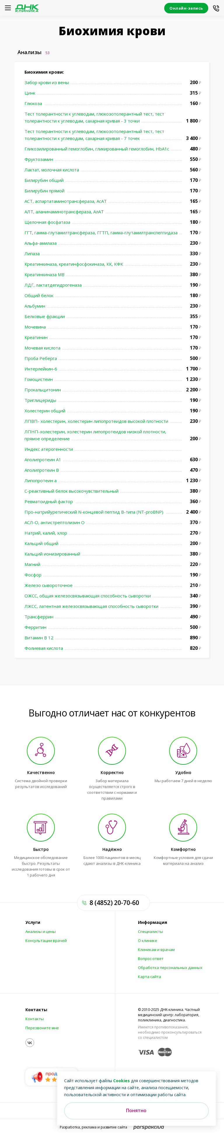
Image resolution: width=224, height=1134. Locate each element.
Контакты (36, 1009)
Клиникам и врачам (156, 949)
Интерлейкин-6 (40, 369)
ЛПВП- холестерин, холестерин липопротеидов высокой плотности (96, 421)
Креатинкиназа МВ (44, 274)
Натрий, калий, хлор (45, 533)
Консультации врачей (46, 940)
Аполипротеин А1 (42, 459)
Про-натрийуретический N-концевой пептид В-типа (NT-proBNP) (94, 512)
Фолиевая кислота (43, 648)
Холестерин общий (44, 411)
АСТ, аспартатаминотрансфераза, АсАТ (65, 201)
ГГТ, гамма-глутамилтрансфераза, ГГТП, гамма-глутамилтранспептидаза (101, 232)
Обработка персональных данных (170, 967)
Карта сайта (149, 976)
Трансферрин (38, 617)
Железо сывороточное (48, 585)
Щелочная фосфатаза (47, 222)
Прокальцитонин (42, 390)
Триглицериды (40, 400)
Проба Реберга (40, 358)
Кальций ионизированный (52, 554)
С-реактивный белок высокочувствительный (71, 491)
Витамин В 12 (38, 637)
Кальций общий (41, 543)
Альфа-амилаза (40, 243)
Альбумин (34, 306)
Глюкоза (33, 103)
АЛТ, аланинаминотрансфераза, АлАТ (64, 211)
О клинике (147, 940)
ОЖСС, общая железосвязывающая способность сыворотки (87, 596)
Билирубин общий (44, 180)
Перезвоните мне (42, 1027)
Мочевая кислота (42, 348)
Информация (152, 922)
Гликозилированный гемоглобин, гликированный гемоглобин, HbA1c (96, 149)
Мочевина (35, 327)
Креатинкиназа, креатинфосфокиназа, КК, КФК (73, 264)
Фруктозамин (38, 159)
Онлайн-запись (186, 8)
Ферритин (35, 627)
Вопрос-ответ (151, 958)
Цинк (29, 93)
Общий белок (38, 295)
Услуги (32, 922)
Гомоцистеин (38, 379)
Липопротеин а (40, 480)
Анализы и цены (40, 931)
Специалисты (150, 931)
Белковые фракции (44, 316)
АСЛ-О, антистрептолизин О (54, 522)
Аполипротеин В (41, 470)
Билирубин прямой (45, 191)
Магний (32, 564)
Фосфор (32, 575)
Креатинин (36, 337)
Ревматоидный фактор (49, 501)
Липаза (32, 253)
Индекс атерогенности (48, 449)
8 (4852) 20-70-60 (114, 903)
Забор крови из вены (46, 82)
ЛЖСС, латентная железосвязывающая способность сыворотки (91, 606)
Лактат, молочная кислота (51, 170)
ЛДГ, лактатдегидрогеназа (53, 285)
